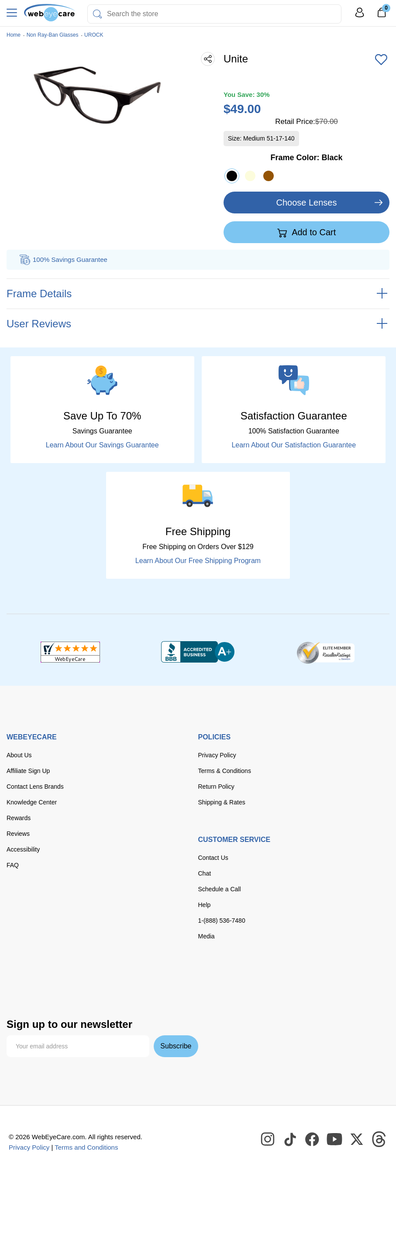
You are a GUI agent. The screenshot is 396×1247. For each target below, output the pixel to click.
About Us (19, 755)
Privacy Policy (217, 755)
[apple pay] (17, 993)
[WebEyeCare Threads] (379, 1139)
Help (204, 904)
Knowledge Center (32, 802)
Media (206, 936)
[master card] (75, 974)
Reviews (18, 833)
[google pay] (46, 993)
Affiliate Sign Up (28, 770)
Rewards (19, 817)
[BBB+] (197, 652)
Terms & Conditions (224, 770)
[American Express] (128, 974)
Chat (204, 873)
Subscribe (175, 1046)
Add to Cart (306, 232)
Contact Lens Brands (35, 786)
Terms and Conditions (86, 1147)
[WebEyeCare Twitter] (357, 1139)
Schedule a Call (219, 889)
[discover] (102, 974)
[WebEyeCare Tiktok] (290, 1139)
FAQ (13, 865)
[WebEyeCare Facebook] (312, 1139)
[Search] (97, 14)
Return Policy (216, 786)
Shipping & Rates (221, 802)
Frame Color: (306, 157)
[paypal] (158, 974)
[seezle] (82, 993)
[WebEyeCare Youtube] (335, 1139)
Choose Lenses (306, 202)
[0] (381, 15)
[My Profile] (360, 16)
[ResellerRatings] (325, 652)
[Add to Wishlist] (381, 60)
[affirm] (118, 991)
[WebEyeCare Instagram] (268, 1139)
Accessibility (23, 849)
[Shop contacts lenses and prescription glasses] (50, 12)
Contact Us (213, 857)
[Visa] (49, 974)
